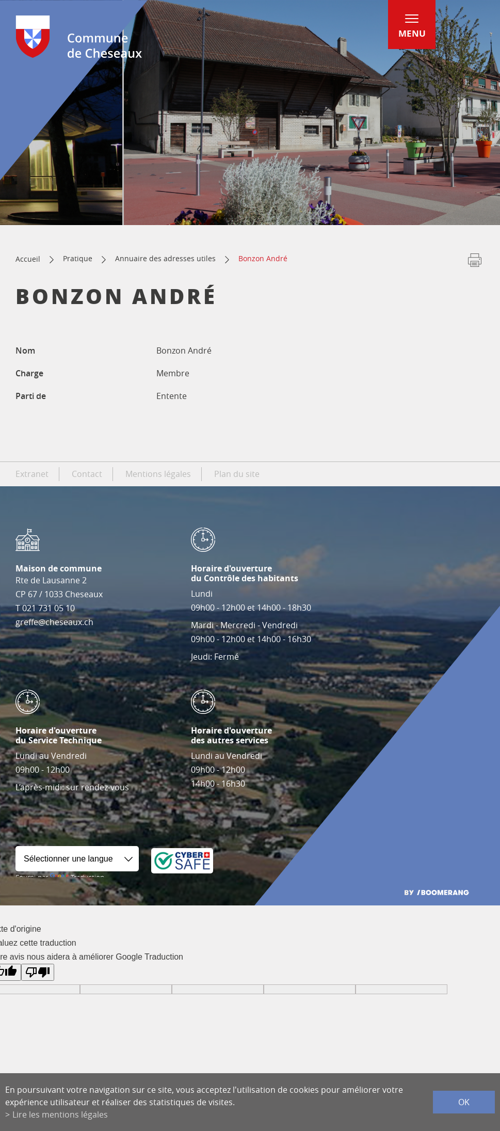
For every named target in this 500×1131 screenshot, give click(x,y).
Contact (87, 474)
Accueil (27, 259)
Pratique (77, 258)
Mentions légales (158, 474)
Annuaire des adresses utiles (165, 258)
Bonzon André (262, 258)
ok (464, 1102)
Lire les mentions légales (60, 1114)
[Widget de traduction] (77, 858)
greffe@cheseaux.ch (54, 622)
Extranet (32, 474)
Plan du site (237, 474)
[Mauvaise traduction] (37, 972)
